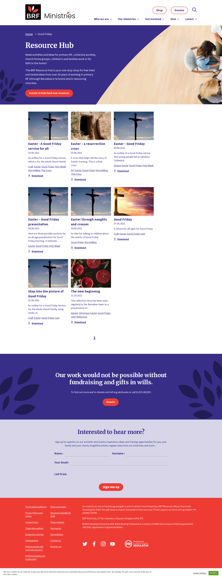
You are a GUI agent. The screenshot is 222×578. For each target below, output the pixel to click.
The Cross (46, 170)
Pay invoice (55, 528)
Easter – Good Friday (129, 143)
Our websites (56, 534)
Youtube (112, 543)
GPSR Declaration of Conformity (35, 557)
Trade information (34, 528)
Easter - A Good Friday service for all (44, 146)
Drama (117, 165)
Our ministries (127, 19)
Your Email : (61, 462)
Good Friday (47, 167)
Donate (179, 10)
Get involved (153, 19)
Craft (30, 167)
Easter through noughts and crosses (89, 222)
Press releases (57, 522)
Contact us (55, 540)
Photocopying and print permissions (34, 548)
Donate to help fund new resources (49, 93)
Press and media (58, 506)
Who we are (101, 19)
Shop (159, 10)
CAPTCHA (60, 474)
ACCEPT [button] (213, 573)
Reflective (81, 317)
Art (72, 170)
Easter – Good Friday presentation (43, 222)
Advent (74, 313)
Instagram (103, 543)
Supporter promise (34, 534)
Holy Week (60, 167)
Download (35, 176)
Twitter (84, 543)
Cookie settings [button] (199, 573)
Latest (189, 19)
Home (29, 34)
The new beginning (85, 291)
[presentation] (89, 481)
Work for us (55, 546)
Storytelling (34, 170)
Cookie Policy (31, 522)
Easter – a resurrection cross (88, 146)
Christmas (84, 313)
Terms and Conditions (36, 506)
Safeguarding (31, 540)
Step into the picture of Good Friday (45, 294)
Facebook (94, 543)
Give (173, 19)
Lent (142, 234)
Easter (37, 167)
